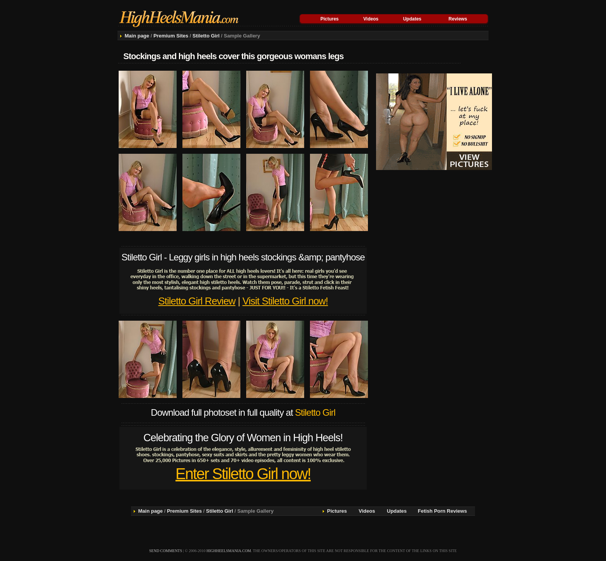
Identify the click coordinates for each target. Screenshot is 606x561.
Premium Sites (170, 36)
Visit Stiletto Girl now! (285, 301)
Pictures (329, 19)
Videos (370, 19)
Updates (412, 19)
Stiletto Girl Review (197, 301)
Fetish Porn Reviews (442, 511)
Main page (136, 36)
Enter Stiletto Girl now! (243, 473)
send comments (165, 551)
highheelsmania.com (228, 551)
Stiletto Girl (206, 36)
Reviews (458, 19)
